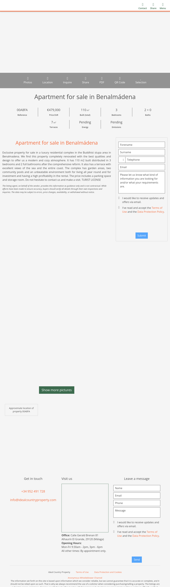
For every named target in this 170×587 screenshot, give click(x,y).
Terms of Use (82, 572)
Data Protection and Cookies (108, 572)
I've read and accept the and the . (142, 209)
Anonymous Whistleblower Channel (85, 577)
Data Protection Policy (150, 211)
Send (137, 559)
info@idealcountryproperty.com (33, 500)
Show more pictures (57, 390)
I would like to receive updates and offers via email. (141, 200)
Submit (141, 235)
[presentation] (145, 223)
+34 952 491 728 (33, 491)
